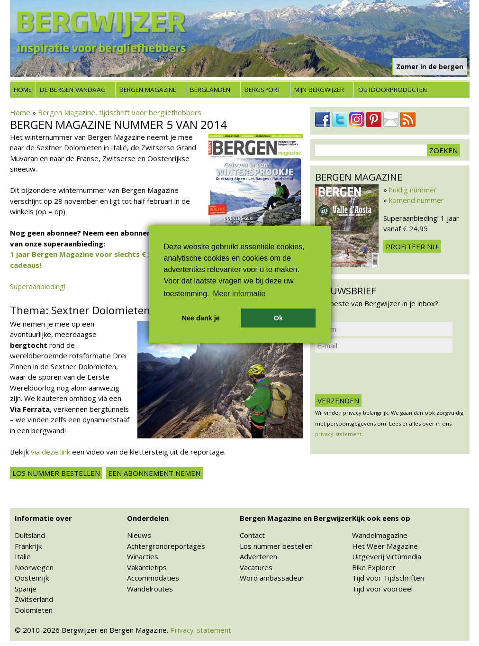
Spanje (25, 588)
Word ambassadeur (272, 577)
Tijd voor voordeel (382, 588)
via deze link (50, 451)
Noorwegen (34, 567)
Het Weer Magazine (385, 546)
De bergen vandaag (73, 89)
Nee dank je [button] (201, 318)
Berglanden (210, 89)
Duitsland (30, 535)
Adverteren (258, 556)
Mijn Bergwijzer (319, 89)
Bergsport (262, 89)
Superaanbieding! (37, 286)
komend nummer (416, 200)
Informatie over (43, 518)
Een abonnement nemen (154, 473)
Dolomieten (34, 610)
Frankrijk (28, 546)
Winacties (142, 556)
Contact (252, 535)
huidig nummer (413, 189)
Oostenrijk (32, 577)
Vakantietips (147, 567)
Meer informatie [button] (239, 294)
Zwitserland (34, 599)
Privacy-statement (200, 630)
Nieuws (139, 535)
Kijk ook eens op (381, 518)
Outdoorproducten (392, 89)
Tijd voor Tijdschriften (388, 577)
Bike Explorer (374, 567)
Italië (23, 556)
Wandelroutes (150, 588)
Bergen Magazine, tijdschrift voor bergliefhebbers (119, 112)
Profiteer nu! (412, 246)
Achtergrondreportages (166, 546)
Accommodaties (153, 577)
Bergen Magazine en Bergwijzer (296, 518)
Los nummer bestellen (56, 473)
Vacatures (256, 567)
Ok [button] (278, 318)
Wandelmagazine (379, 535)
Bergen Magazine (147, 89)
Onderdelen (148, 518)
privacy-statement (338, 433)
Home (23, 89)
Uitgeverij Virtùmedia (386, 556)
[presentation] (387, 373)
